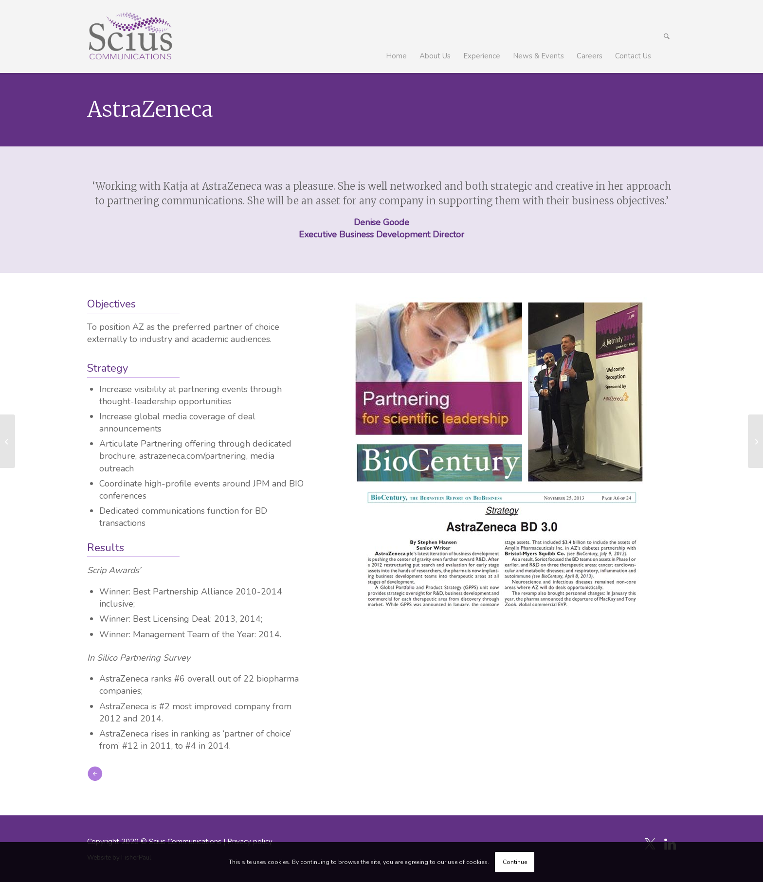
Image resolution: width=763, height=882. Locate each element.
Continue (515, 862)
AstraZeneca (150, 109)
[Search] (666, 36)
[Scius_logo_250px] (130, 36)
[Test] (755, 441)
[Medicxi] (7, 441)
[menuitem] (396, 36)
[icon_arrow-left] (95, 773)
